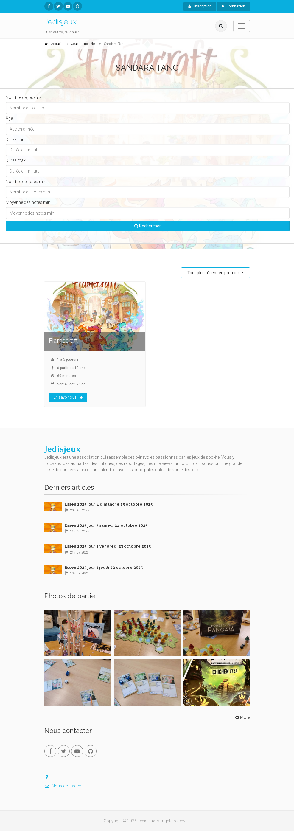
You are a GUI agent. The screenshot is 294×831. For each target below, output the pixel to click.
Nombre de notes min (26, 181)
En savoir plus (68, 397)
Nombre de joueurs (24, 97)
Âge (9, 118)
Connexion (233, 6)
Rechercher (147, 226)
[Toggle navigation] (241, 26)
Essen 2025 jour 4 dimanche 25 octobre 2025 (109, 504)
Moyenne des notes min (28, 202)
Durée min (15, 139)
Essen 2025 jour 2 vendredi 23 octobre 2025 (108, 546)
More (242, 717)
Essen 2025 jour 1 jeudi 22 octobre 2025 (104, 567)
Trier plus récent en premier (213, 272)
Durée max (16, 160)
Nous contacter (62, 786)
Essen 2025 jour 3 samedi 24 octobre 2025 (106, 525)
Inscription (199, 6)
